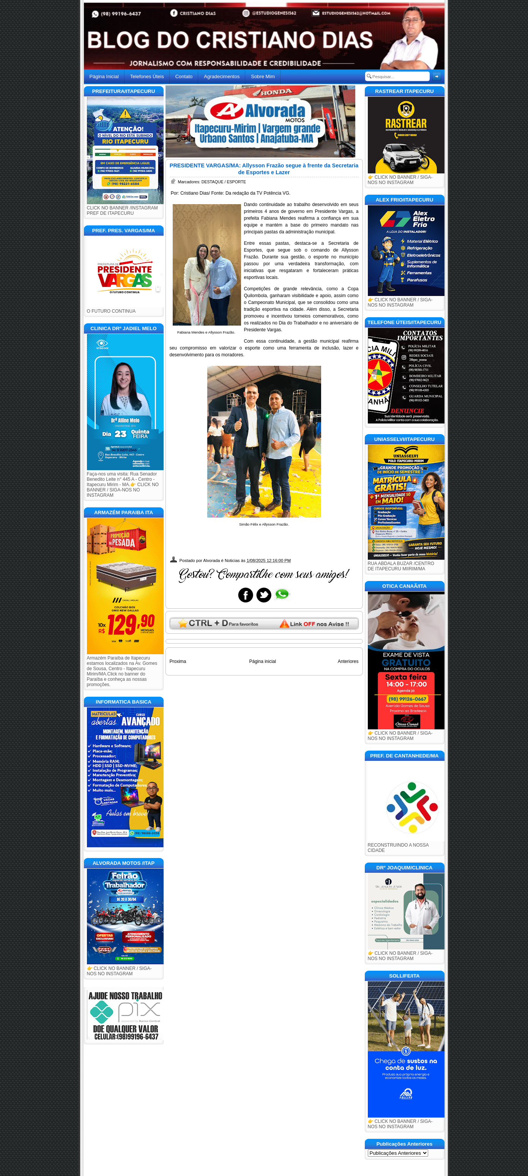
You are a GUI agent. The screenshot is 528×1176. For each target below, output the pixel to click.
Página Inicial (104, 76)
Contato (184, 76)
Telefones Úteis (147, 76)
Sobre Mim (263, 76)
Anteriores (348, 661)
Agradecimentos (222, 76)
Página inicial (262, 661)
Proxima (178, 661)
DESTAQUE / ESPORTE (224, 181)
